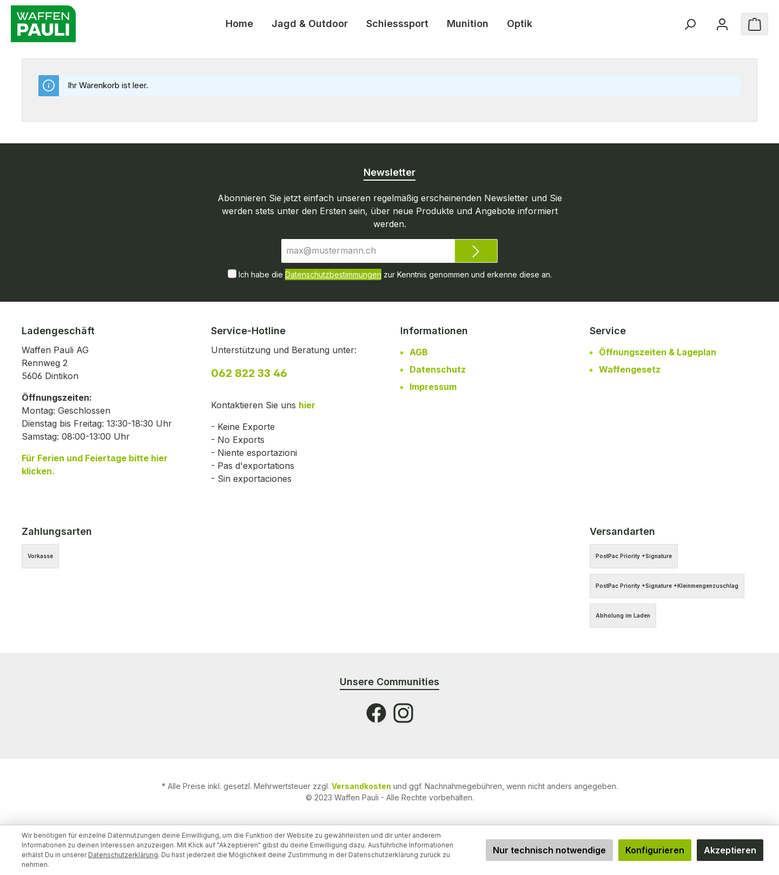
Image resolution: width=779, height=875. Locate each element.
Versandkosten (361, 786)
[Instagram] (403, 713)
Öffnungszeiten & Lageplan (657, 352)
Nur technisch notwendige (549, 850)
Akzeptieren (730, 850)
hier (307, 405)
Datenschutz (438, 369)
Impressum (433, 386)
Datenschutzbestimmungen (333, 274)
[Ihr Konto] (722, 24)
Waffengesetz (630, 369)
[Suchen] (689, 24)
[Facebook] (376, 713)
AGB (419, 352)
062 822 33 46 (249, 373)
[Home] (239, 24)
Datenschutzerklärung (123, 855)
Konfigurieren (654, 850)
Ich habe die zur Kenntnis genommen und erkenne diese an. (395, 274)
